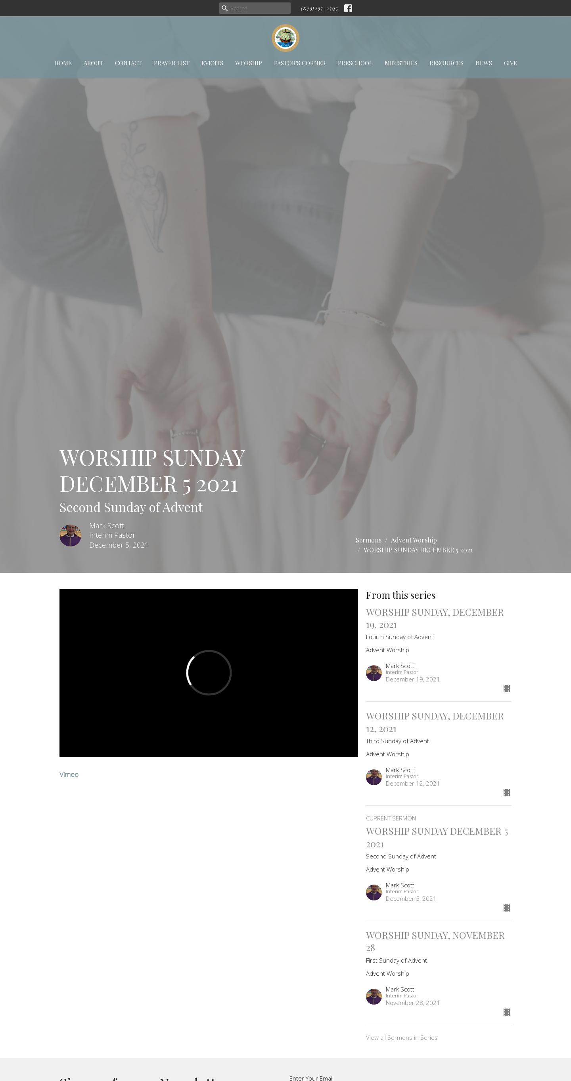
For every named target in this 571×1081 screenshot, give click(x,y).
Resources (446, 63)
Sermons (368, 540)
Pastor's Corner (300, 63)
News (483, 63)
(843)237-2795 (319, 8)
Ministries (401, 63)
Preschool (355, 63)
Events (212, 63)
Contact (128, 63)
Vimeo (69, 774)
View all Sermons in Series (402, 1037)
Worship (248, 63)
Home (63, 63)
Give (510, 63)
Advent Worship (414, 540)
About (93, 63)
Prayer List (172, 63)
